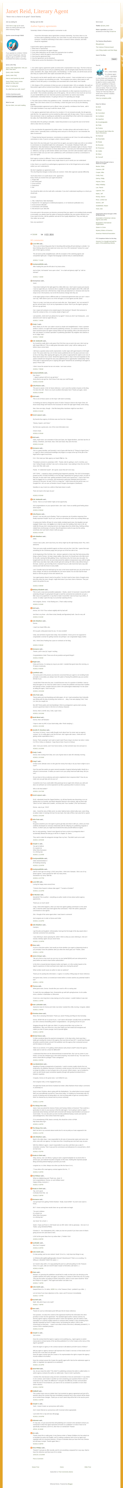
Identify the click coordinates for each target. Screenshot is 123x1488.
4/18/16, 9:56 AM (38, 668)
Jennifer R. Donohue (39, 730)
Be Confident (100, 116)
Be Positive (99, 128)
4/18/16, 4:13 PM (38, 1102)
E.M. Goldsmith (38, 341)
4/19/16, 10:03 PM (38, 1416)
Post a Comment (38, 1458)
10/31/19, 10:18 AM (39, 1454)
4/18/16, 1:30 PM (38, 982)
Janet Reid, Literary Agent (37, 11)
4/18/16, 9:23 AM (38, 604)
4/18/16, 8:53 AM (38, 495)
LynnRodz (36, 672)
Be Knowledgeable (101, 122)
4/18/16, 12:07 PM (38, 878)
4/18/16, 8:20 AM (38, 392)
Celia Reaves (37, 385)
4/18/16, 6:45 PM (38, 1248)
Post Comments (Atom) (66, 1472)
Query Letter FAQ (11, 75)
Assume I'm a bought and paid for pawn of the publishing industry (106, 242)
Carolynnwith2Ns (38, 264)
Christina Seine (38, 1013)
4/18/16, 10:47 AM (38, 791)
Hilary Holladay (100, 184)
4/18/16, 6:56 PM (38, 1268)
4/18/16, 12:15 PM (38, 891)
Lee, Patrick (99, 187)
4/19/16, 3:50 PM (38, 1387)
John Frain (36, 695)
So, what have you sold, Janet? (15, 89)
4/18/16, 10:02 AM (38, 691)
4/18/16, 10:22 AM (38, 726)
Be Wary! (99, 154)
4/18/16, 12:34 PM (38, 921)
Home (62, 1467)
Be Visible (99, 151)
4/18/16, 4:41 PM (38, 1133)
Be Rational (99, 136)
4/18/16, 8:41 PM (38, 1329)
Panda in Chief (37, 1155)
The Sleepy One (38, 1105)
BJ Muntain (36, 895)
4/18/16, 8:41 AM (38, 444)
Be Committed (100, 113)
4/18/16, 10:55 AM (38, 840)
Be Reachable (100, 139)
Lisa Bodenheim (38, 1064)
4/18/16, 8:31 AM (38, 411)
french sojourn (37, 415)
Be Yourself (99, 157)
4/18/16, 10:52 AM (38, 815)
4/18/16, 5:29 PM (38, 1172)
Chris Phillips (37, 1448)
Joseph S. (36, 844)
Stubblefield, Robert (102, 206)
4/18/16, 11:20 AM (38, 854)
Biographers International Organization (103, 223)
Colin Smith (36, 1252)
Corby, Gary (99, 175)
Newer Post (35, 1467)
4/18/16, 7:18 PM (38, 1283)
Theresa (35, 986)
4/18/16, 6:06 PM (38, 1239)
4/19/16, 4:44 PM (38, 1400)
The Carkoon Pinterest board (105, 47)
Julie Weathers (37, 536)
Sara (34, 1308)
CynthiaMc (36, 1243)
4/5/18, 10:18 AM (38, 1429)
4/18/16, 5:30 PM (38, 1184)
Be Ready (99, 142)
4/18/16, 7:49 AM (38, 337)
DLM (34, 396)
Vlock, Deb (99, 209)
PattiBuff (35, 1391)
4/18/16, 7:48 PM (38, 1304)
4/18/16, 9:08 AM (38, 586)
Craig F (35, 761)
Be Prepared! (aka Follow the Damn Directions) (105, 132)
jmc (34, 1433)
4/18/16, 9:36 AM (38, 645)
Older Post (87, 1467)
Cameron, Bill (100, 169)
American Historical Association (105, 233)
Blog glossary (100, 44)
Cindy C (35, 324)
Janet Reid (36, 1368)
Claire (34, 1272)
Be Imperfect (100, 119)
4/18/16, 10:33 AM (38, 757)
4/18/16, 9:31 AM (38, 617)
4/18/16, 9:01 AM (38, 532)
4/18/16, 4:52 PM (38, 1151)
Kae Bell (35, 1299)
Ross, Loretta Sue (101, 200)
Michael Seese (37, 1036)
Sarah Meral (36, 717)
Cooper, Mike (100, 172)
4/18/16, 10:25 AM (38, 748)
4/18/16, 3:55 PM (38, 1060)
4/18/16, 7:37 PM (38, 1296)
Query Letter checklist (12, 72)
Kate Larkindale (38, 1004)
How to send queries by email (15, 78)
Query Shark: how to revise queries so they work (14, 82)
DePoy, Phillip (100, 178)
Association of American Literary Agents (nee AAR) (106, 218)
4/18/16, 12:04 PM (38, 865)
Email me (113, 31)
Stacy (34, 945)
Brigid (34, 662)
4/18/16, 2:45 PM (38, 1009)
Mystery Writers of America (104, 230)
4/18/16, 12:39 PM (38, 941)
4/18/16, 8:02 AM (38, 382)
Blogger (70, 1484)
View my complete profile (103, 98)
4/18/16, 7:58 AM (38, 369)
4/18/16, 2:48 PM (38, 1032)
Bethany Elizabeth (38, 589)
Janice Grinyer (37, 956)
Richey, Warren (100, 196)
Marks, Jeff (99, 193)
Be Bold (98, 107)
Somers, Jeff (100, 202)
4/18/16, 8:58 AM (38, 510)
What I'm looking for (12, 86)
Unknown (36, 1420)
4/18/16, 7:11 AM (38, 260)
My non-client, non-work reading (16, 105)
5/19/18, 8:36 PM (38, 1444)
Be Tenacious (100, 148)
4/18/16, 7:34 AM (38, 320)
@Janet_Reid (105, 25)
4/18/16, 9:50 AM (38, 658)
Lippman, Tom (100, 190)
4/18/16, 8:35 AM (38, 433)
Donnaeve (36, 448)
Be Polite (98, 125)
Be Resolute (99, 145)
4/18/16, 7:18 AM (38, 277)
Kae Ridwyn (36, 1176)
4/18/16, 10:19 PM (38, 1365)
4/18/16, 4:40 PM (38, 1124)
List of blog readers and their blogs (106, 50)
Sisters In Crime (101, 227)
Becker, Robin (100, 166)
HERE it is (54, 1289)
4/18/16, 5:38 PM (38, 1195)
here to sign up (14, 25)
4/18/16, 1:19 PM (38, 952)
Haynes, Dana (100, 181)
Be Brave (99, 110)
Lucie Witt (36, 243)
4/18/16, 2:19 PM (38, 1000)
